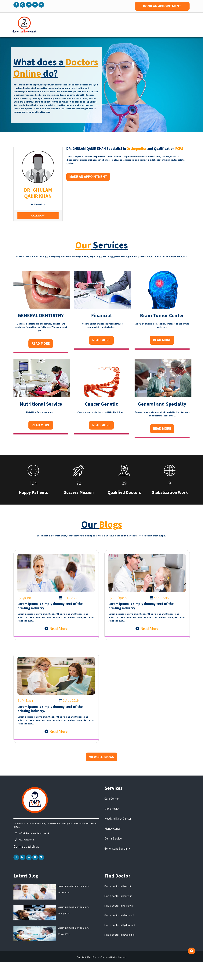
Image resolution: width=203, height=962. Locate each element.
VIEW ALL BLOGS (101, 757)
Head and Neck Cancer (117, 818)
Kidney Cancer (112, 828)
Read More (41, 343)
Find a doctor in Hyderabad (119, 925)
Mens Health (111, 808)
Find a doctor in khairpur (118, 896)
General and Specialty (117, 848)
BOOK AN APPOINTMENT (162, 6)
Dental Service (113, 838)
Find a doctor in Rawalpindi (119, 934)
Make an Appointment (88, 177)
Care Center (111, 798)
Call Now (38, 215)
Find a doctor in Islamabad (119, 915)
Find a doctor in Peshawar (119, 905)
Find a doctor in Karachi (117, 886)
